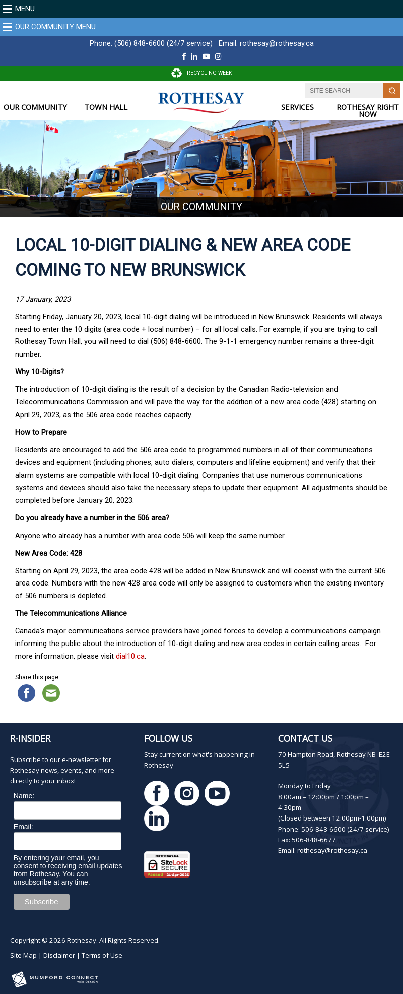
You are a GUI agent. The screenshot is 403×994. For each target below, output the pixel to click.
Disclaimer (59, 955)
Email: (23, 827)
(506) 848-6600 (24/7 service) (163, 43)
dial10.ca (130, 656)
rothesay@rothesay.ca (277, 43)
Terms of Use (102, 955)
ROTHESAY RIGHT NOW (368, 110)
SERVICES (297, 107)
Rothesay (81, 940)
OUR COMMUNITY (35, 107)
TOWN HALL (105, 107)
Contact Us (305, 738)
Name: (24, 796)
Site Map (23, 955)
